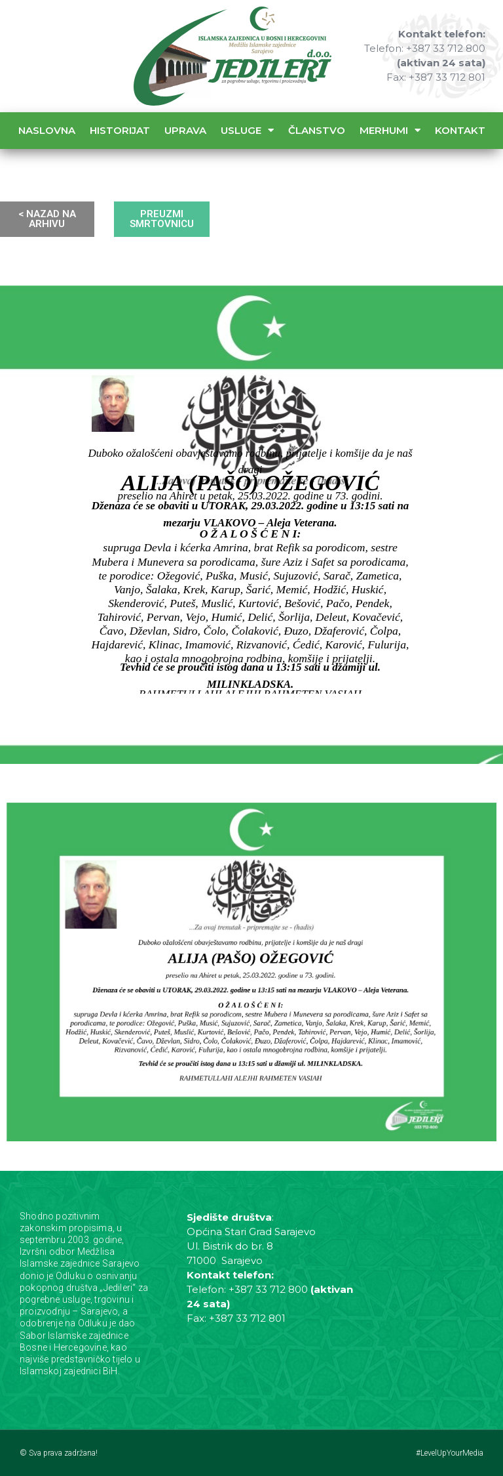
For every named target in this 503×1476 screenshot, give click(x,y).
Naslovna (46, 130)
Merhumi (390, 130)
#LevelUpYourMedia (449, 1453)
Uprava (185, 130)
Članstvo (316, 130)
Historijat (120, 130)
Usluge (247, 130)
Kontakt (460, 130)
